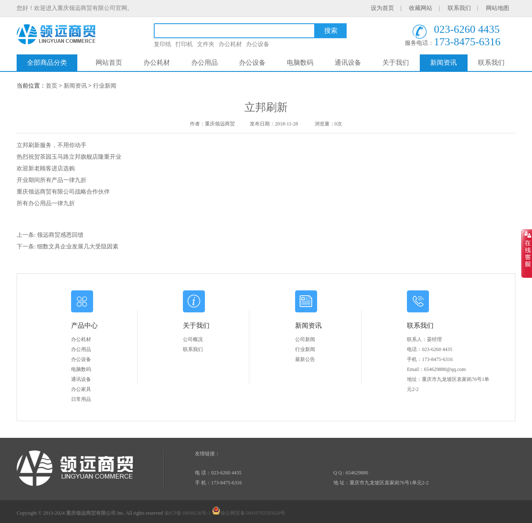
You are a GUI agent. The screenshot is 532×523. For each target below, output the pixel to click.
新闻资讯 (443, 62)
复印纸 (162, 44)
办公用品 (204, 62)
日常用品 (81, 399)
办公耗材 (230, 44)
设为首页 (382, 8)
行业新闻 (104, 86)
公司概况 (193, 339)
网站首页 (109, 62)
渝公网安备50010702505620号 (248, 513)
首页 (51, 86)
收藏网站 (420, 8)
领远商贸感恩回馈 (60, 235)
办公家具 (81, 389)
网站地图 (497, 8)
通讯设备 (348, 62)
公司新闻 (305, 339)
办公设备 (257, 44)
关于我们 (395, 62)
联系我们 (459, 8)
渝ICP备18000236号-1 (187, 513)
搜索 (330, 30)
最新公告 (305, 359)
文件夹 (205, 44)
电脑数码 (300, 62)
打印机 (184, 44)
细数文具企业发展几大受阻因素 (77, 246)
